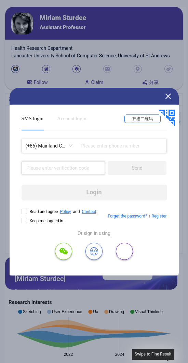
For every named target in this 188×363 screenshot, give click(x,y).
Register (159, 216)
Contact (89, 211)
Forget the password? (127, 216)
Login (94, 192)
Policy (65, 211)
